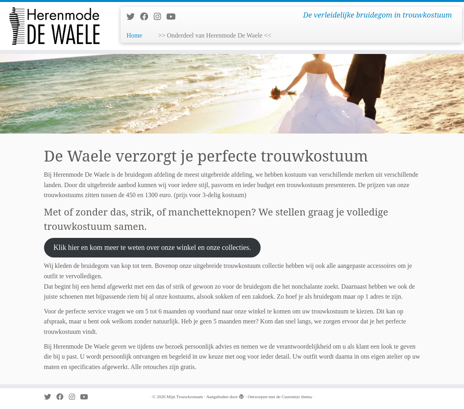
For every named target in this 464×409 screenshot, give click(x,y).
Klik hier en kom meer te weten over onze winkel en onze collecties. (152, 247)
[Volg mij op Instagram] (160, 16)
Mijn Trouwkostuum (185, 396)
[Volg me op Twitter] (133, 16)
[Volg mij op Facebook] (147, 16)
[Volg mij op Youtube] (173, 16)
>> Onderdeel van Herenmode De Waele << (214, 35)
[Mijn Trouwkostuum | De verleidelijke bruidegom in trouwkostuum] (54, 26)
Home (134, 35)
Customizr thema (296, 396)
